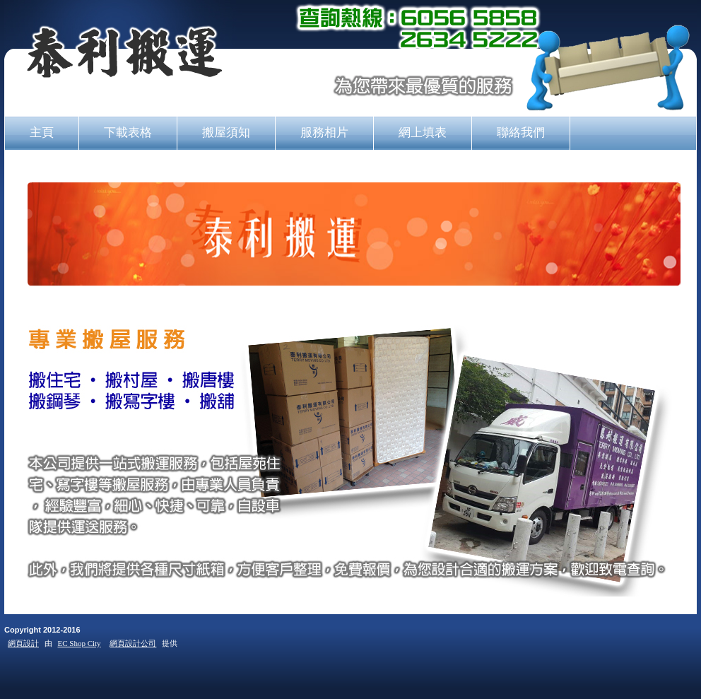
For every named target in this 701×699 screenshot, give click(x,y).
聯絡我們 (521, 132)
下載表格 (128, 132)
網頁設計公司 (133, 643)
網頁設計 (23, 643)
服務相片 (324, 132)
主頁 (42, 132)
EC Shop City (79, 643)
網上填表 (423, 132)
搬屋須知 (226, 132)
